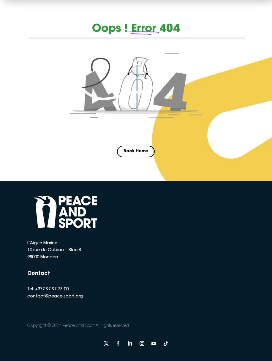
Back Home (136, 151)
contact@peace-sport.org (55, 296)
